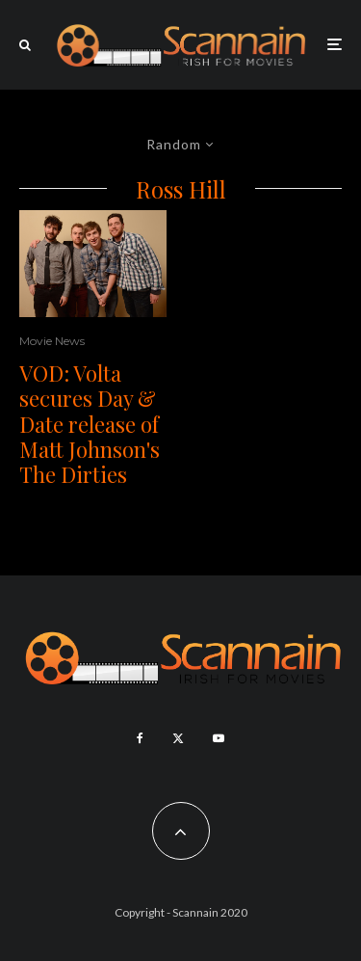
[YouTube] (218, 738)
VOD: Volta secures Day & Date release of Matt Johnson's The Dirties (89, 424)
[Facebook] (140, 738)
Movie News (52, 341)
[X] (178, 738)
